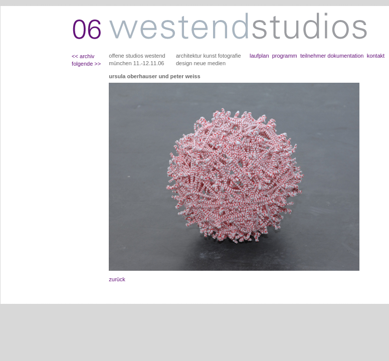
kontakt (375, 56)
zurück (117, 279)
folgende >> (86, 64)
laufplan (259, 56)
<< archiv (83, 56)
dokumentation (345, 56)
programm (284, 56)
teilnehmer (312, 56)
